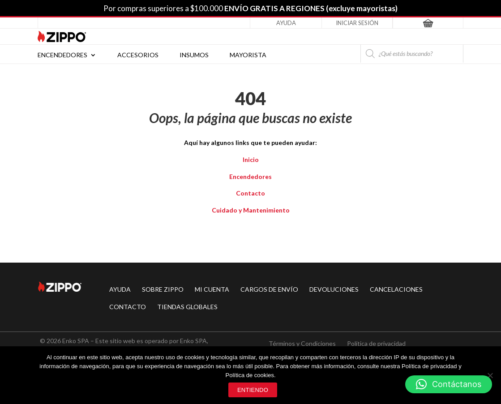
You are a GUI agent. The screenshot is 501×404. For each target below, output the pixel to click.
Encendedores (62, 55)
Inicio (251, 159)
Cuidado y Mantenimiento (251, 210)
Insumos (194, 55)
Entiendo (252, 390)
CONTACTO (127, 306)
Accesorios (137, 55)
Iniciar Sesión (357, 22)
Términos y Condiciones (302, 343)
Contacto (250, 193)
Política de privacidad (376, 343)
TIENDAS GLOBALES (187, 306)
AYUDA (120, 289)
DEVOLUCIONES (334, 289)
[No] (489, 375)
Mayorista (248, 55)
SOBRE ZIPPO (163, 289)
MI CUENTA (212, 289)
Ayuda (286, 22)
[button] (448, 384)
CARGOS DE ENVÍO (269, 289)
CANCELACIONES (396, 289)
